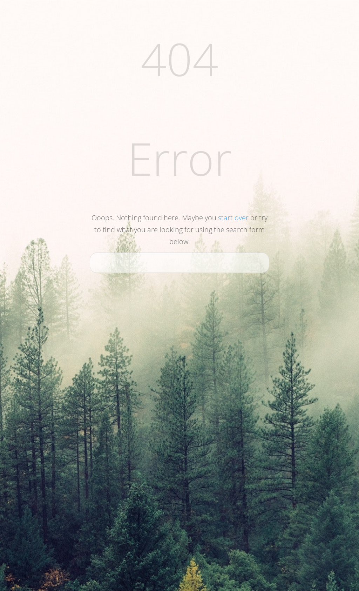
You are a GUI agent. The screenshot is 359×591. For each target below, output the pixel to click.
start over (233, 217)
